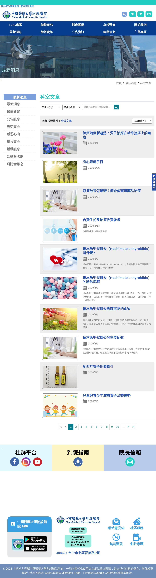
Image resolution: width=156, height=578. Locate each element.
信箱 (130, 461)
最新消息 (13, 104)
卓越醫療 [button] (109, 25)
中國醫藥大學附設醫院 (78, 520)
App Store (35, 548)
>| (133, 426)
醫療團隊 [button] (78, 25)
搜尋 (124, 14)
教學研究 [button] (109, 32)
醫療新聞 (13, 111)
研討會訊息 (15, 164)
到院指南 (78, 461)
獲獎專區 (13, 126)
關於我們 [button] (140, 25)
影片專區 (13, 141)
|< (60, 426)
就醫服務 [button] (47, 25)
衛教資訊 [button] (47, 32)
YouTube (37, 461)
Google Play (35, 539)
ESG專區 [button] (15, 25)
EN (149, 14)
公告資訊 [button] (78, 32)
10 (117, 426)
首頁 (119, 83)
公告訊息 (13, 119)
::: (3, 2)
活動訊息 (13, 149)
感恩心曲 (13, 134)
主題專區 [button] (140, 32)
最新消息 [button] (16, 32)
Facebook (14, 461)
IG (26, 461)
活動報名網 (15, 156)
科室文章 (145, 83)
